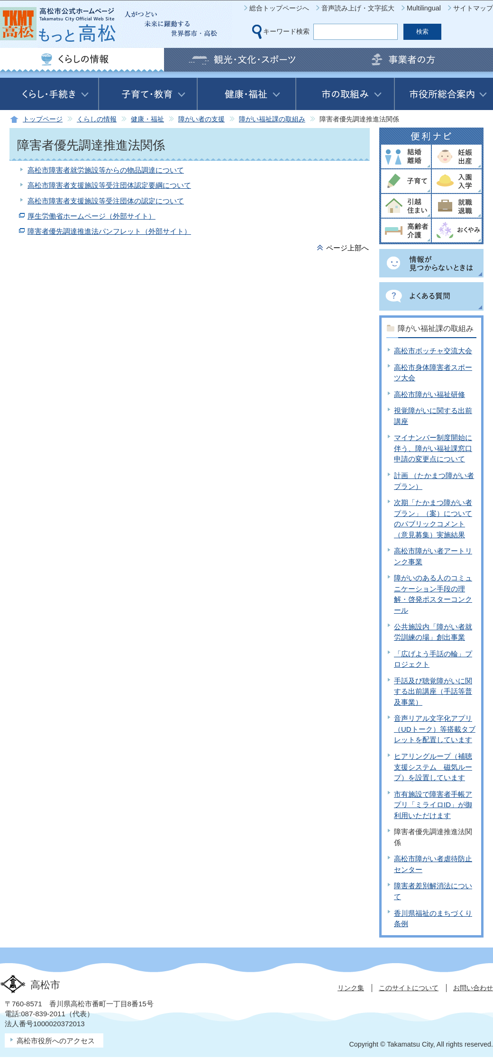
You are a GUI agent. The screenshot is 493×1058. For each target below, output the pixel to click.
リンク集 (351, 988)
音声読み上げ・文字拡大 (357, 8)
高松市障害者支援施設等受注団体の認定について (105, 201)
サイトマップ (473, 8)
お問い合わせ (473, 988)
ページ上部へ (347, 248)
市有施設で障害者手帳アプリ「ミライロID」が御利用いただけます (433, 804)
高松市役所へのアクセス (56, 1041)
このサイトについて (408, 988)
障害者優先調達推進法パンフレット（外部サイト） (109, 231)
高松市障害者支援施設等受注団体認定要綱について (109, 185)
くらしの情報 (97, 119)
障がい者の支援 (201, 119)
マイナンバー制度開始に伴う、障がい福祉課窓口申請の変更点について (433, 448)
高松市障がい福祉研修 (429, 394)
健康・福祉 (147, 119)
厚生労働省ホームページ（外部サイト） (91, 216)
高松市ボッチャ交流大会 (433, 351)
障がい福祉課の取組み (272, 119)
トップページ (43, 119)
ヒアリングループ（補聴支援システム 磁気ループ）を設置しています (433, 767)
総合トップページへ (279, 8)
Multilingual (424, 8)
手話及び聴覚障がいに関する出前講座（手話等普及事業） (433, 691)
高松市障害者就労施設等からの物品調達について (105, 170)
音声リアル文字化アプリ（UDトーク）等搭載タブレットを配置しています (434, 729)
